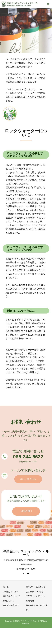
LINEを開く (27, 511)
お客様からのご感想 (35, 591)
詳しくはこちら (28, 479)
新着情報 (30, 601)
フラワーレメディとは (35, 596)
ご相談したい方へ (10, 591)
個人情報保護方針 (10, 605)
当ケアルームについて (35, 587)
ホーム (6, 587)
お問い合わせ (8, 601)
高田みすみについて (11, 596)
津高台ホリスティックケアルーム (26, 553)
